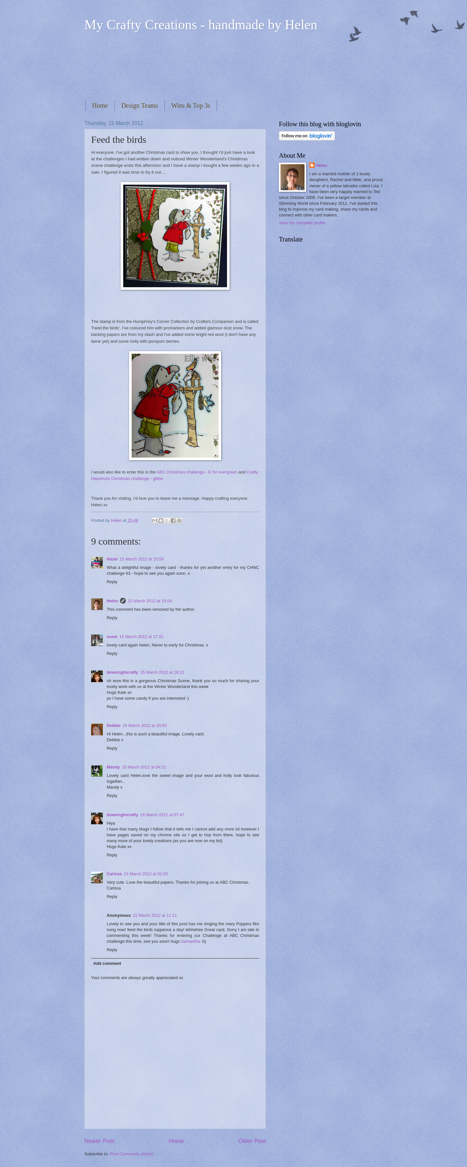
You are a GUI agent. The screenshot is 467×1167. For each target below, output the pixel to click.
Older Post (252, 1141)
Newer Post (99, 1141)
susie (112, 636)
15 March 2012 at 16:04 (150, 600)
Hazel (112, 559)
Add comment (107, 963)
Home (100, 105)
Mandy (113, 767)
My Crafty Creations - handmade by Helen (200, 24)
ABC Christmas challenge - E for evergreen (197, 472)
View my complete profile (302, 222)
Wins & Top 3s (190, 105)
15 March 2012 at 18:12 (162, 672)
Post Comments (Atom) (131, 1153)
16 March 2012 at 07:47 (162, 814)
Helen (112, 600)
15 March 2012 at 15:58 (142, 559)
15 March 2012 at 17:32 (141, 636)
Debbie (114, 725)
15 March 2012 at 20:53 (145, 725)
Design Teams (139, 105)
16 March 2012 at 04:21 (144, 767)
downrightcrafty (122, 672)
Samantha (190, 941)
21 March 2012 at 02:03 (146, 873)
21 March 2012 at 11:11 (155, 915)
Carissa (114, 873)
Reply (112, 581)
